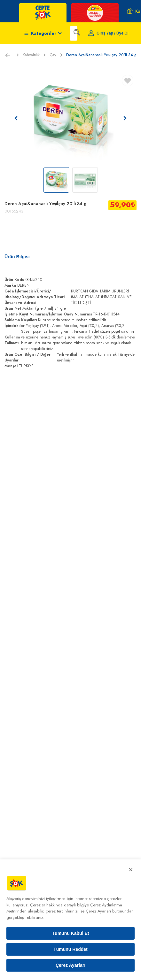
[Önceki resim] (15, 118)
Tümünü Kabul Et (70, 933)
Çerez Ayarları (70, 965)
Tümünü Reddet (70, 949)
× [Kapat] (131, 869)
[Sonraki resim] (125, 118)
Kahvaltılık (34, 55)
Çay (56, 55)
